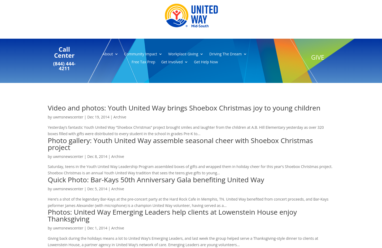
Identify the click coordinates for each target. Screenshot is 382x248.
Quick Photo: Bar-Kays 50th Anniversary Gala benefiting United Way (156, 179)
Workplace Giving (183, 54)
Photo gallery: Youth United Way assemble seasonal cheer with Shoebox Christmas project (180, 144)
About (107, 54)
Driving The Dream (225, 54)
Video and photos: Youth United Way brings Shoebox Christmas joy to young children (184, 108)
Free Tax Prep (143, 62)
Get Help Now (206, 62)
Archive (120, 116)
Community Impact (140, 54)
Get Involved (172, 62)
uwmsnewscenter (68, 116)
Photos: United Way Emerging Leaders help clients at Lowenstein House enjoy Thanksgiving (172, 215)
